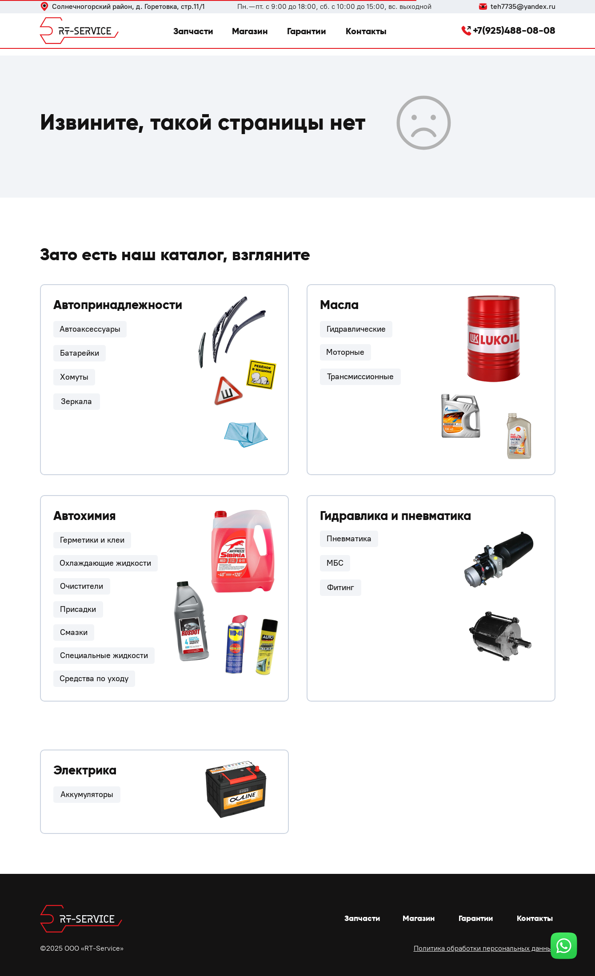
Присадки (78, 609)
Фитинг (340, 587)
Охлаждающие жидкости (105, 563)
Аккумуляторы (86, 794)
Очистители (81, 586)
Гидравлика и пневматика (395, 516)
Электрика (84, 770)
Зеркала (76, 401)
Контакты (366, 31)
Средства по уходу (94, 678)
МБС (335, 563)
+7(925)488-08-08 (514, 30)
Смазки (74, 632)
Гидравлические (356, 329)
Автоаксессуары (90, 329)
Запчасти (193, 31)
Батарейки (79, 353)
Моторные (345, 352)
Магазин (250, 31)
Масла (339, 305)
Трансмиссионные (360, 376)
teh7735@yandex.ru (523, 6)
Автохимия (84, 516)
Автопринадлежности (117, 305)
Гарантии (306, 31)
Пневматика (349, 539)
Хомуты (74, 377)
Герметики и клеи (92, 540)
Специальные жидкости (104, 655)
